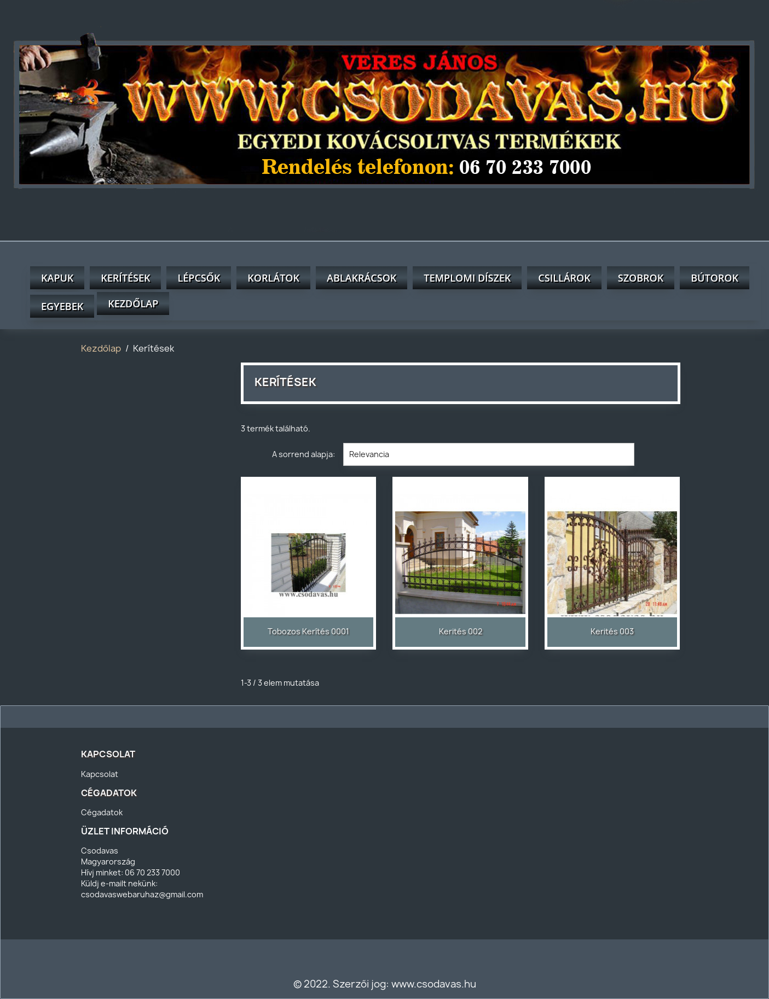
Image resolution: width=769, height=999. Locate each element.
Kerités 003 (612, 631)
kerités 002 (460, 631)
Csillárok (564, 277)
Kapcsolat (99, 774)
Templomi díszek (467, 277)
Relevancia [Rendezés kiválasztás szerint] (488, 454)
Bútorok (714, 277)
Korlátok (273, 277)
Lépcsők (198, 277)
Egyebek (62, 306)
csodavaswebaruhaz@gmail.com (142, 894)
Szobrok (640, 277)
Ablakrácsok (361, 277)
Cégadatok (102, 812)
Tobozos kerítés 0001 (308, 631)
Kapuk (57, 277)
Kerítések (125, 277)
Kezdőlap (133, 303)
